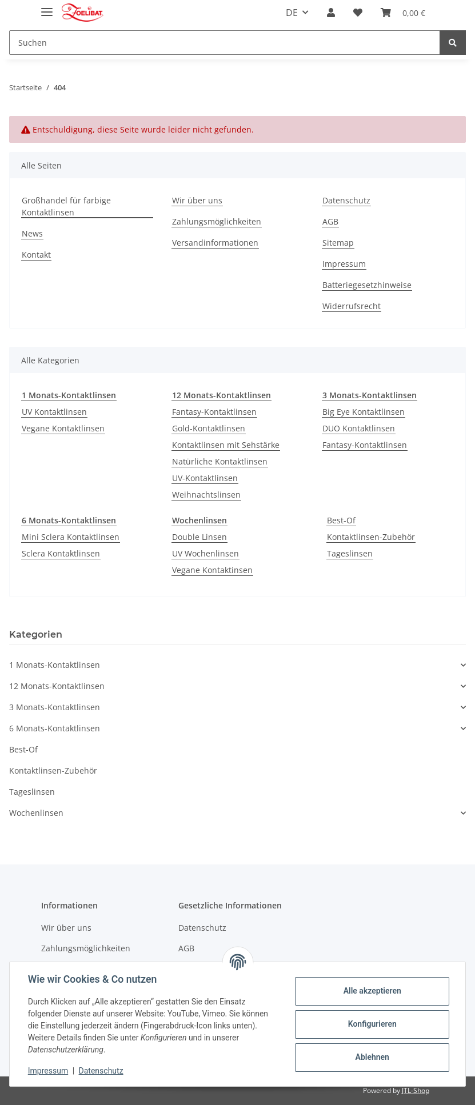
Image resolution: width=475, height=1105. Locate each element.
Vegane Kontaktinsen (212, 569)
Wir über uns (197, 200)
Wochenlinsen (36, 812)
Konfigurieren (372, 1023)
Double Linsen (199, 536)
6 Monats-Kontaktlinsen (54, 728)
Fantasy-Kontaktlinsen (214, 411)
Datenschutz (346, 200)
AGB (330, 221)
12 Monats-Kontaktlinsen (57, 685)
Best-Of (341, 520)
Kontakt (36, 254)
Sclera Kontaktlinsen (61, 553)
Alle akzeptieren (372, 990)
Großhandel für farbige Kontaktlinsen (66, 206)
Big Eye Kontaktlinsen (363, 411)
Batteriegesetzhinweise (367, 284)
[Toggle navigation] (47, 7)
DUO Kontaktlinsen (358, 428)
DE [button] (292, 12)
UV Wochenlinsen (205, 553)
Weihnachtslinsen (206, 494)
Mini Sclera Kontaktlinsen (70, 536)
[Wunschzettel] (358, 12)
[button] (331, 12)
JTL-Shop (415, 1090)
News (32, 233)
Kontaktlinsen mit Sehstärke (226, 444)
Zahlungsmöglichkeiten (216, 221)
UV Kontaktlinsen (54, 411)
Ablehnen (372, 1057)
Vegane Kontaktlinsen (63, 428)
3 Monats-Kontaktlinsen (54, 707)
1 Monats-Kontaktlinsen (54, 664)
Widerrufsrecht (351, 306)
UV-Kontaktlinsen (205, 478)
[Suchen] (224, 42)
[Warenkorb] (403, 12)
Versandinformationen (215, 242)
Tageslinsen (350, 553)
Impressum (344, 263)
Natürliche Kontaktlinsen (220, 461)
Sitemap (338, 242)
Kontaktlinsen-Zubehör (371, 536)
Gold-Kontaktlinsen (208, 428)
